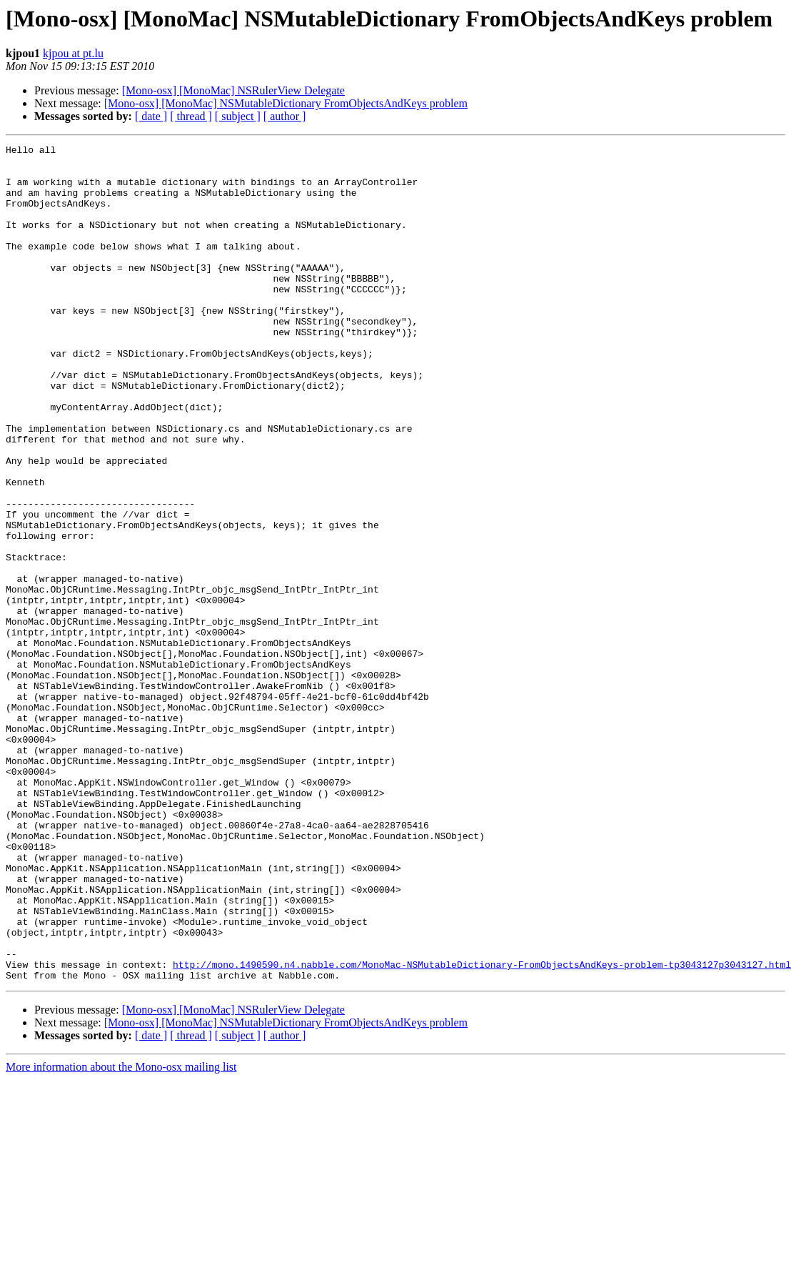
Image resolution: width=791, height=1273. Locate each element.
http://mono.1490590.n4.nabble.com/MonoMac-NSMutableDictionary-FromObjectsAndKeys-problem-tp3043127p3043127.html (482, 1129)
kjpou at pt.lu (73, 53)
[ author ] (284, 116)
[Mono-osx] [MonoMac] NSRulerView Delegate (233, 90)
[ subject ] (238, 116)
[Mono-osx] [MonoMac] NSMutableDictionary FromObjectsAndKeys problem (286, 103)
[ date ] (151, 116)
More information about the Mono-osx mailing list (121, 1234)
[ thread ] (191, 116)
